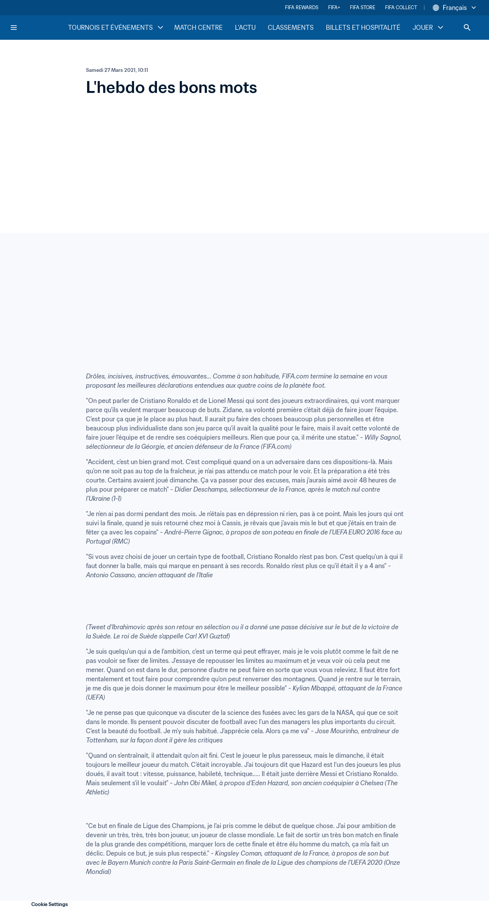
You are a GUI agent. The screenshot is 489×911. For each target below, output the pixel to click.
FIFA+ (334, 7)
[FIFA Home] (38, 27)
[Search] (467, 27)
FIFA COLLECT (401, 7)
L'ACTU (245, 27)
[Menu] (13, 27)
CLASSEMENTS (291, 27)
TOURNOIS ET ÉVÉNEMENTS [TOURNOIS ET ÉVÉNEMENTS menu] (116, 27)
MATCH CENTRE (198, 27)
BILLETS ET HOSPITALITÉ (363, 27)
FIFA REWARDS (301, 7)
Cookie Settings (49, 904)
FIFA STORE (362, 7)
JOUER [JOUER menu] (429, 27)
